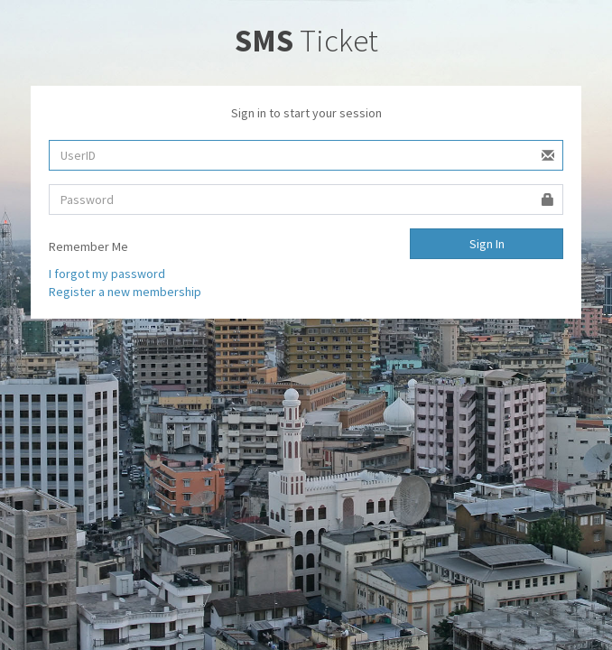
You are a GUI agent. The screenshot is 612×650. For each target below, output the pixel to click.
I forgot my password (107, 273)
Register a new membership (125, 291)
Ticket (306, 40)
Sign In (487, 244)
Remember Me (88, 246)
